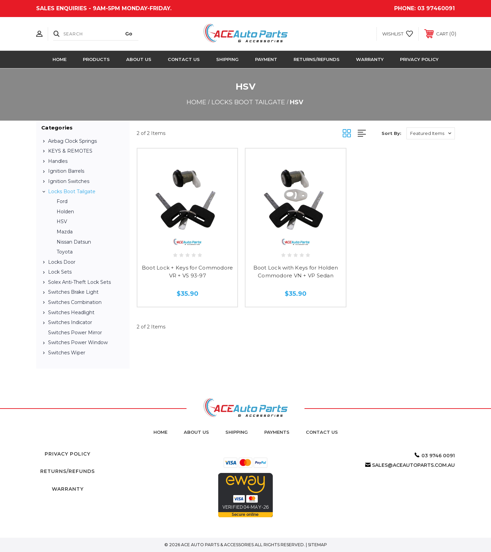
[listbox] (430, 133)
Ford (62, 201)
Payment (266, 59)
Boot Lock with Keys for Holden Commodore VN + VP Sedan (295, 271)
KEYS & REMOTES (70, 151)
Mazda (65, 232)
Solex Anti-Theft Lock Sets (79, 282)
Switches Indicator (70, 322)
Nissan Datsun (74, 242)
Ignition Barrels (66, 171)
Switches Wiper (66, 353)
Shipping (227, 59)
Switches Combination (75, 302)
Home (59, 59)
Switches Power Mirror (75, 332)
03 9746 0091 (438, 456)
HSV (62, 221)
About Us (138, 59)
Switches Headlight (71, 312)
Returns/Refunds (317, 59)
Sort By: (391, 133)
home (160, 432)
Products (96, 59)
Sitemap (317, 544)
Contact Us (184, 59)
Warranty (370, 59)
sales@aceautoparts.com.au (413, 465)
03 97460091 (436, 8)
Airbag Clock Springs (72, 141)
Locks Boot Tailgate (71, 191)
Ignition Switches (68, 181)
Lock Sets (60, 272)
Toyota (65, 252)
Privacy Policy (419, 59)
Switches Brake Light (73, 292)
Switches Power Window (78, 342)
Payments (276, 432)
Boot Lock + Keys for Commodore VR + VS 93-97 (187, 271)
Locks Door (61, 262)
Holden (65, 212)
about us (196, 432)
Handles (58, 161)
